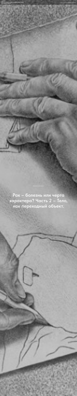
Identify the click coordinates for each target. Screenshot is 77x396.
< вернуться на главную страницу (68, 2)
